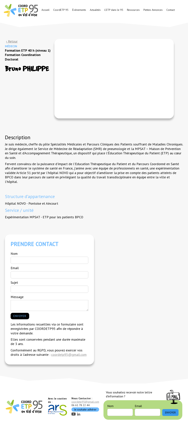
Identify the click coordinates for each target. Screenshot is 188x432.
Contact (170, 10)
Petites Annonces (153, 10)
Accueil (45, 10)
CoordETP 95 (60, 10)
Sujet (14, 282)
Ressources (133, 10)
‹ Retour (12, 41)
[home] (21, 10)
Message (17, 297)
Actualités (95, 10)
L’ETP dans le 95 (113, 10)
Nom (14, 253)
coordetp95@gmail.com (69, 354)
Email (15, 268)
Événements (79, 10)
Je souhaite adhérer (85, 409)
